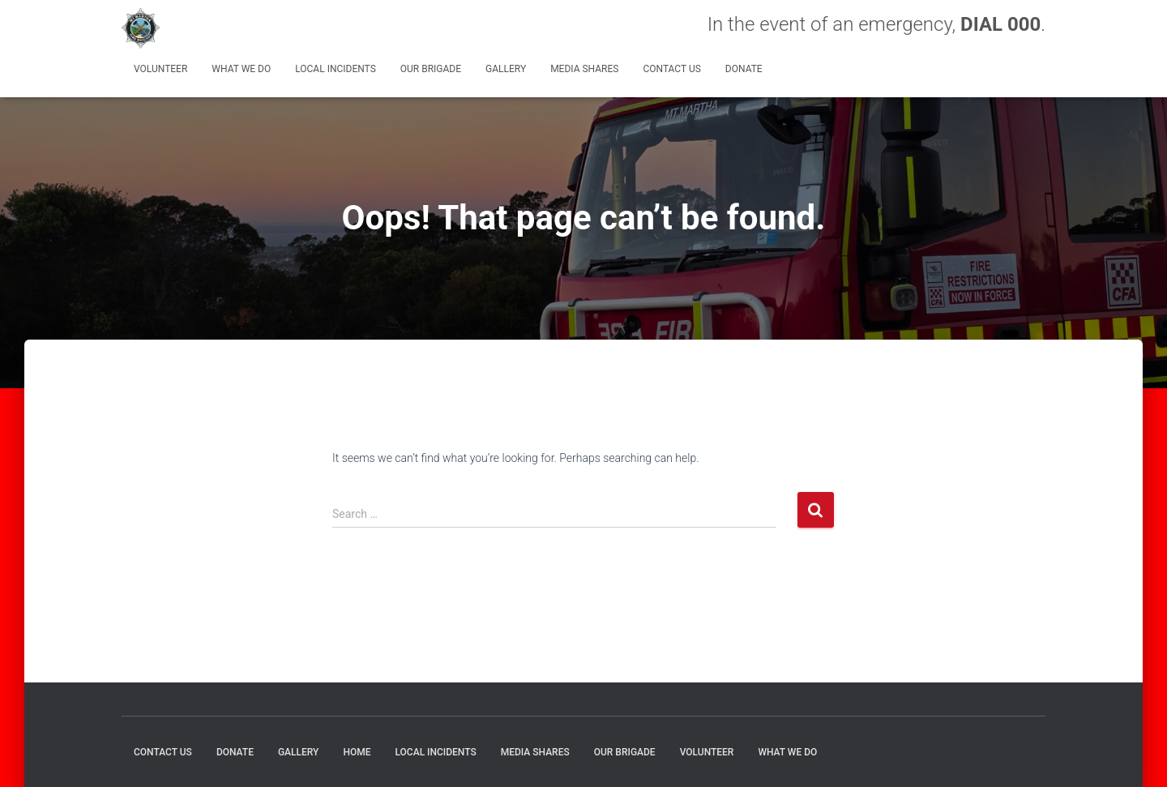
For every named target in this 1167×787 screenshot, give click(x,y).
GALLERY (505, 69)
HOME (356, 752)
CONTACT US (671, 69)
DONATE (744, 69)
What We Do (241, 69)
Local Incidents (335, 69)
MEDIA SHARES (584, 69)
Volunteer (160, 69)
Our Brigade (430, 69)
